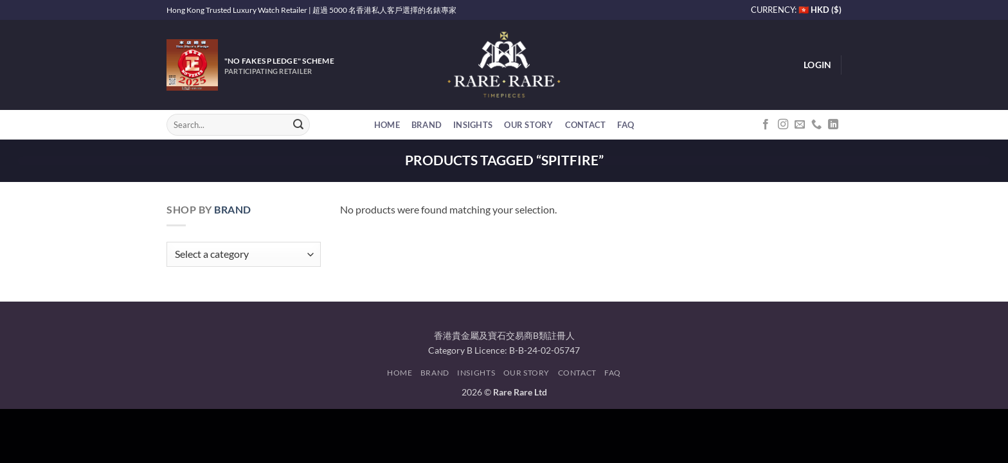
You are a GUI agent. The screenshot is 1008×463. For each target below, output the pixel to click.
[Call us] (816, 125)
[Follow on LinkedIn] (833, 125)
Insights (472, 125)
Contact (585, 125)
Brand (426, 125)
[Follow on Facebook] (765, 125)
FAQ (625, 125)
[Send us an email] (800, 125)
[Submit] (298, 125)
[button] (817, 65)
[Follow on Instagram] (783, 125)
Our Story (528, 125)
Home (387, 125)
